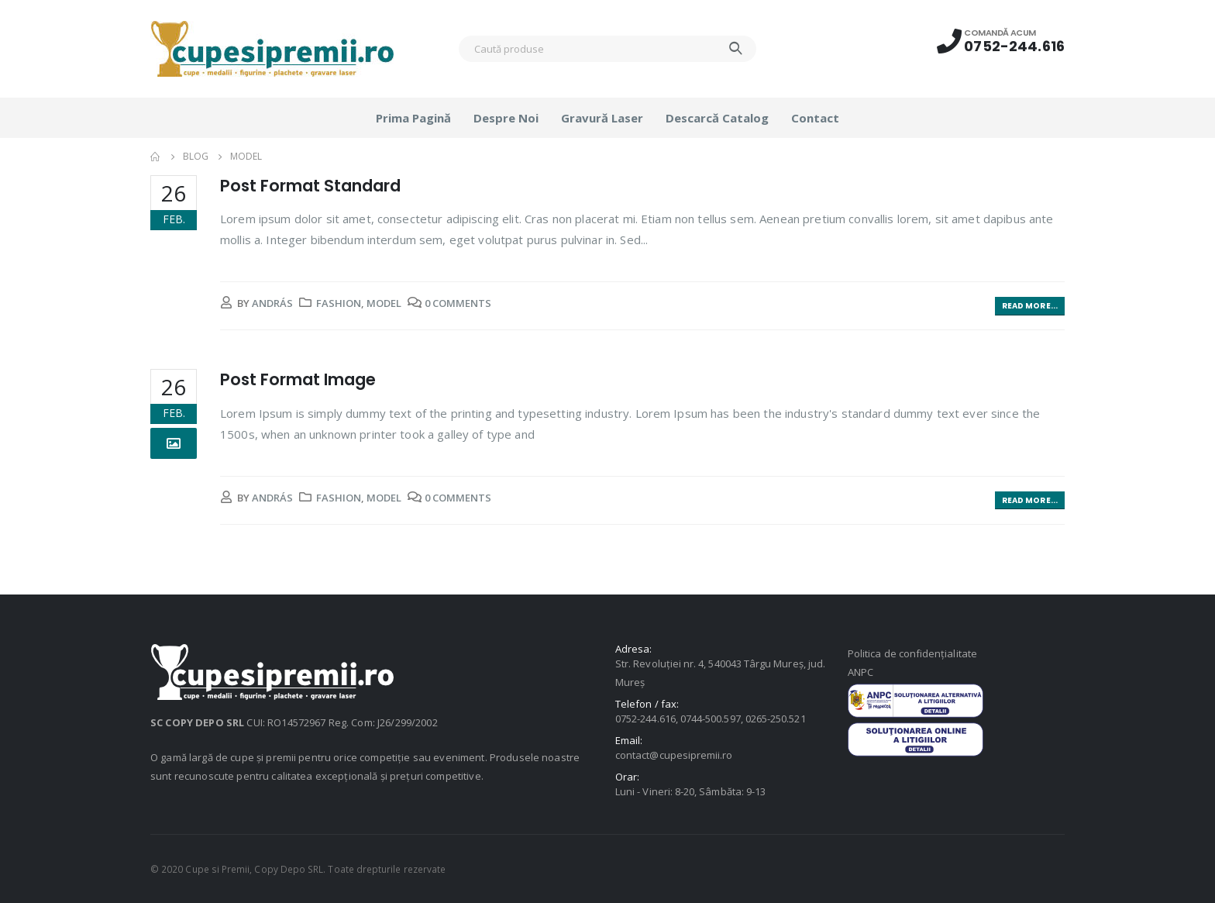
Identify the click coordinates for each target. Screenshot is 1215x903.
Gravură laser (602, 118)
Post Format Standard (310, 185)
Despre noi (506, 118)
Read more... (1030, 306)
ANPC (860, 672)
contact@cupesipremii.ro (674, 755)
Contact (815, 118)
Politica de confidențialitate (912, 653)
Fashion (338, 303)
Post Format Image (298, 379)
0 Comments (458, 303)
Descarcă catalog (717, 118)
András (272, 303)
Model (384, 303)
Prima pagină (413, 118)
